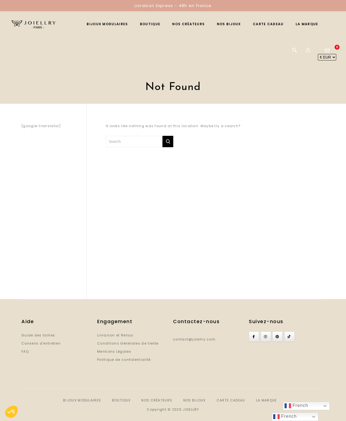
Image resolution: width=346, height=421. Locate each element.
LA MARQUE (307, 24)
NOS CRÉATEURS (188, 24)
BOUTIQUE (150, 24)
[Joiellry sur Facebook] (254, 337)
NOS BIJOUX (229, 24)
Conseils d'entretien (41, 343)
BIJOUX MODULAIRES (107, 24)
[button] (11, 411)
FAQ (25, 351)
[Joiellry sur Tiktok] (289, 337)
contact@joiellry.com (194, 339)
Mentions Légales (114, 351)
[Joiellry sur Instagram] (266, 337)
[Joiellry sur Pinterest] (277, 337)
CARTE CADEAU (268, 24)
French (296, 406)
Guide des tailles (38, 335)
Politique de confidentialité (124, 359)
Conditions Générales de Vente (128, 343)
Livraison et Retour (115, 335)
